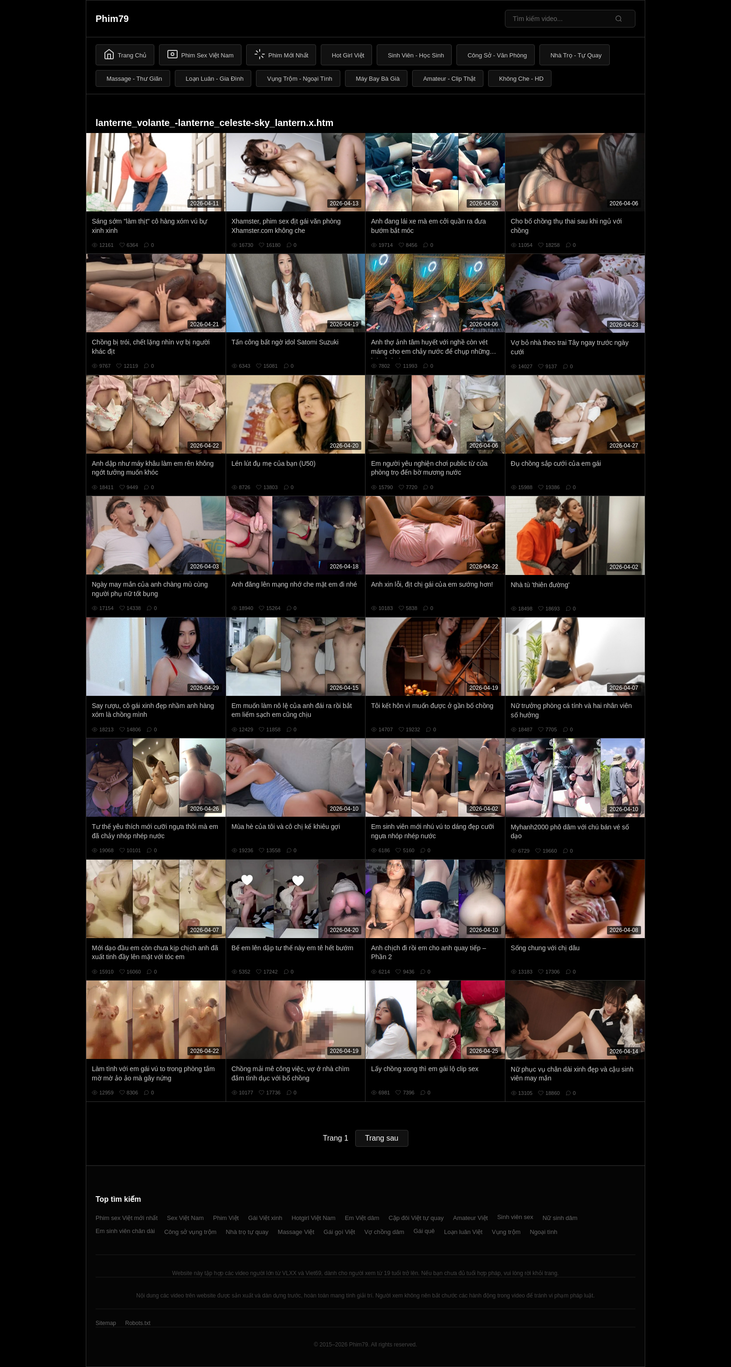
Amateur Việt (470, 1217)
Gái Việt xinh (265, 1217)
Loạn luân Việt (463, 1231)
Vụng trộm (506, 1231)
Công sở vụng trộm (190, 1231)
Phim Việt (226, 1217)
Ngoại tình (543, 1231)
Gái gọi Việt (339, 1231)
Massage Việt (296, 1231)
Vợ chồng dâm (384, 1231)
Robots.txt (137, 1323)
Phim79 (112, 19)
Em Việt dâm (362, 1217)
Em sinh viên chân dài (125, 1230)
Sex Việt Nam (185, 1217)
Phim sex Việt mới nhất (127, 1217)
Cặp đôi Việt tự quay (416, 1217)
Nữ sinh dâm (560, 1217)
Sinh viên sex (515, 1216)
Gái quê (424, 1230)
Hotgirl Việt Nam (313, 1217)
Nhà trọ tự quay (247, 1231)
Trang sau (381, 1138)
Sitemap (106, 1323)
